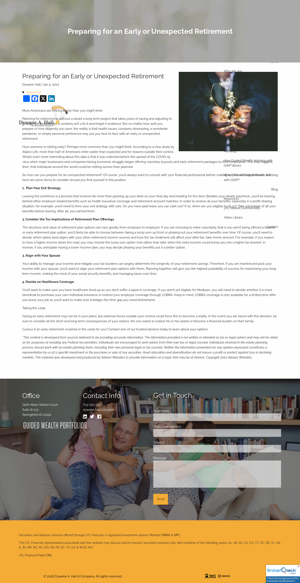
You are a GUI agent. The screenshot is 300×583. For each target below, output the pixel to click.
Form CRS (45, 555)
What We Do (233, 99)
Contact (272, 227)
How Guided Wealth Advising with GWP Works (248, 163)
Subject (173, 442)
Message (174, 458)
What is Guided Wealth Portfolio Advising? (247, 148)
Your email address (182, 426)
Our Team (231, 80)
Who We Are (233, 71)
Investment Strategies (239, 109)
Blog (274, 189)
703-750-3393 (92, 405)
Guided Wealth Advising (241, 137)
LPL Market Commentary (242, 208)
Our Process (232, 90)
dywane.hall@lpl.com (98, 410)
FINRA (166, 535)
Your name (176, 411)
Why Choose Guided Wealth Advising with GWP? (251, 177)
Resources (231, 199)
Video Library (233, 217)
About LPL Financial (258, 80)
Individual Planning (237, 118)
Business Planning (237, 127)
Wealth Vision (257, 90)
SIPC (177, 535)
